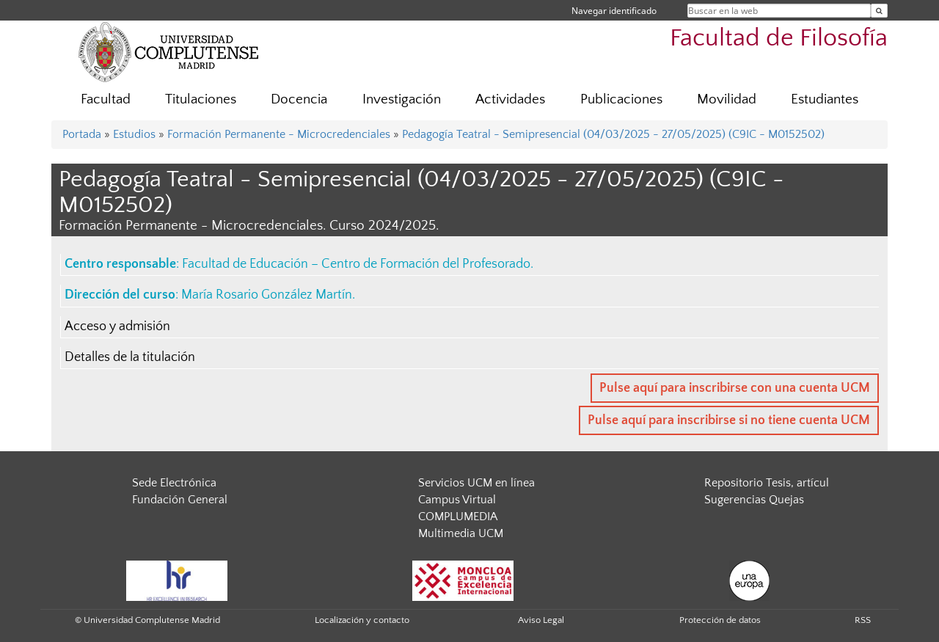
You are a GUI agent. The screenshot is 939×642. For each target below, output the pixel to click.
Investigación (401, 99)
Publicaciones (621, 99)
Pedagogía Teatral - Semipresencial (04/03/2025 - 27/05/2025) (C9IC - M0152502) (613, 134)
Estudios (134, 134)
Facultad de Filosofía (779, 38)
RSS (863, 620)
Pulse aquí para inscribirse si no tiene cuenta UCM (729, 420)
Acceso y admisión (117, 326)
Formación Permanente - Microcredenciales (278, 134)
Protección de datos (720, 620)
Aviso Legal (541, 620)
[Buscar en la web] (879, 11)
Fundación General (179, 499)
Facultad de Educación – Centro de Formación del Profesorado (356, 264)
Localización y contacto (362, 620)
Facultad (106, 99)
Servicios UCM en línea (476, 482)
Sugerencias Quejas (754, 499)
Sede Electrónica (174, 482)
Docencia (299, 99)
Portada (81, 134)
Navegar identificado (614, 10)
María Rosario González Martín (266, 295)
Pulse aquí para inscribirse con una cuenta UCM (734, 388)
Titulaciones (200, 99)
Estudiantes (824, 99)
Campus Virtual (457, 499)
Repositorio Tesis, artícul (766, 482)
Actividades (510, 99)
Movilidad (726, 99)
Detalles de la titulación (130, 357)
